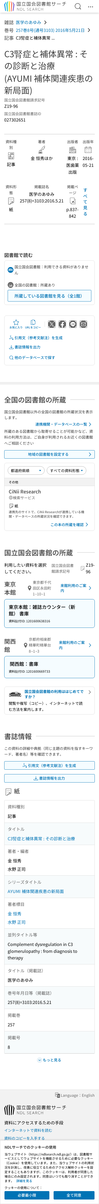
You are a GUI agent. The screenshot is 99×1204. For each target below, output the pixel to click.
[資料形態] (66, 470)
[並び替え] (26, 470)
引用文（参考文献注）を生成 (36, 338)
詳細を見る (24, 1180)
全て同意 (74, 1195)
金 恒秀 (14, 913)
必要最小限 (27, 1195)
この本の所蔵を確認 (70, 524)
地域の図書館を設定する (60, 454)
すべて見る (85, 202)
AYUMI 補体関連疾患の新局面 (36, 891)
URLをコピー (33, 324)
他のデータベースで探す (32, 357)
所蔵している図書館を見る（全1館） (49, 296)
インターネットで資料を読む (28, 1130)
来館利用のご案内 (76, 588)
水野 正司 (17, 922)
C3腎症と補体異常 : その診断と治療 (41, 838)
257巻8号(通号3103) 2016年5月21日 (50, 30)
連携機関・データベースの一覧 (64, 424)
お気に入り (16, 324)
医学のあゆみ (28, 22)
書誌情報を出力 (24, 347)
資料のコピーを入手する (24, 1138)
